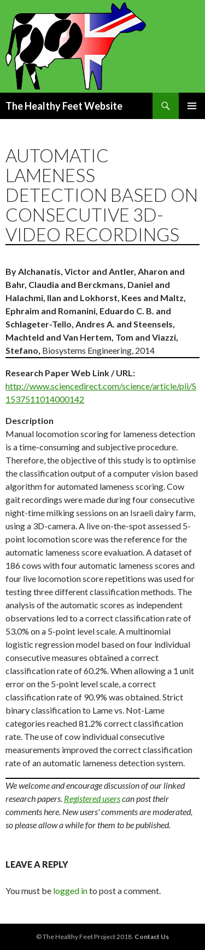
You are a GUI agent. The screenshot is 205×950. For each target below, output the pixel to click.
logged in (70, 890)
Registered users (92, 798)
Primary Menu (192, 106)
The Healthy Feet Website (63, 106)
